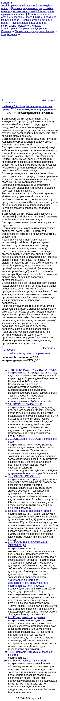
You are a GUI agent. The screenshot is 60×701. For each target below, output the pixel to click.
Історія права (9, 28)
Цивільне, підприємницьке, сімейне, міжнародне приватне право (27, 10)
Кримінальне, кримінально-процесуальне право (24, 24)
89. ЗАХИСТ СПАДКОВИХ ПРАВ (27, 660)
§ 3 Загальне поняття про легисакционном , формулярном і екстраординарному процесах (28, 583)
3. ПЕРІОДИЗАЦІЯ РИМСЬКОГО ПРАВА (32, 369)
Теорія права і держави (33, 28)
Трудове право (19, 22)
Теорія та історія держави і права (34, 31)
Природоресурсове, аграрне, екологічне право (26, 15)
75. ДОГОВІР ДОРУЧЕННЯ (24, 476)
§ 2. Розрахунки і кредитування (26, 617)
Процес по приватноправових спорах (30, 510)
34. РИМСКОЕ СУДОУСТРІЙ (25, 404)
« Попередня (8, 101)
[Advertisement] (30, 66)
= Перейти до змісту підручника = (30, 353)
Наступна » (48, 100)
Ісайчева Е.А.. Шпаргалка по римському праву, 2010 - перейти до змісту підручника (29, 108)
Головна (6, 31)
